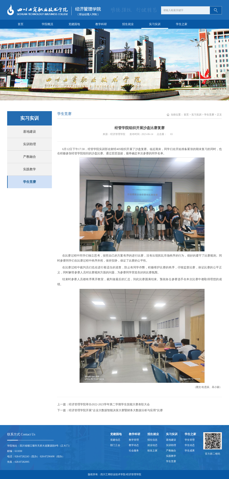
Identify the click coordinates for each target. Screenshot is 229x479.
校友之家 (152, 450)
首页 (20, 24)
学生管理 (190, 439)
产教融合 (29, 156)
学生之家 (181, 24)
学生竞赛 (29, 182)
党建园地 (74, 24)
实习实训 (154, 24)
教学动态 (134, 445)
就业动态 (152, 445)
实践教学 (29, 169)
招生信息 (152, 439)
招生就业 (128, 24)
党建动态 (115, 439)
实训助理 (29, 144)
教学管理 (134, 439)
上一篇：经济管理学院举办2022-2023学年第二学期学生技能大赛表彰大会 (103, 404)
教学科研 (101, 24)
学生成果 (190, 450)
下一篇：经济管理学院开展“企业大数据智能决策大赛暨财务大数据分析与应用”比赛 (110, 410)
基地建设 (29, 131)
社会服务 (134, 450)
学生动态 (190, 445)
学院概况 (47, 24)
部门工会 (115, 445)
